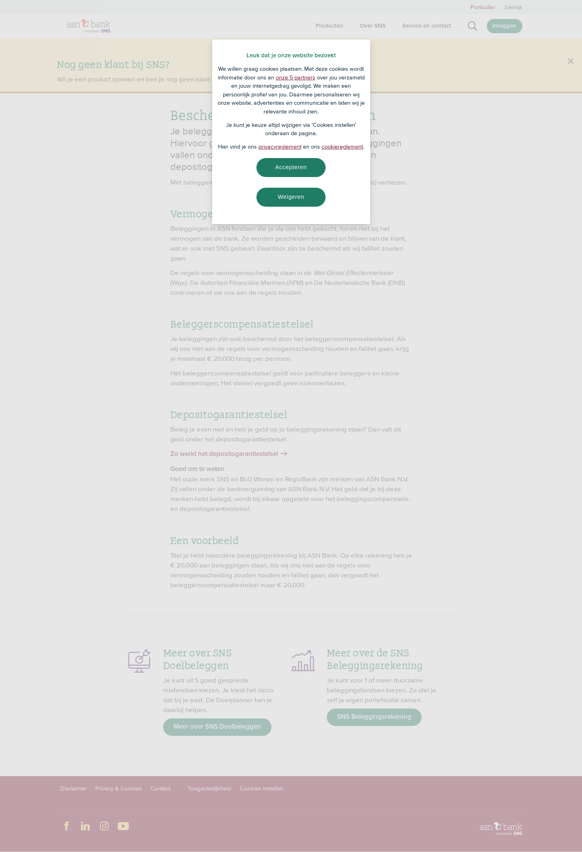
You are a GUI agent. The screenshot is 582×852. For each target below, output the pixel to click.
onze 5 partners (295, 77)
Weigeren (291, 197)
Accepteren (291, 167)
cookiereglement (342, 146)
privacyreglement (279, 146)
